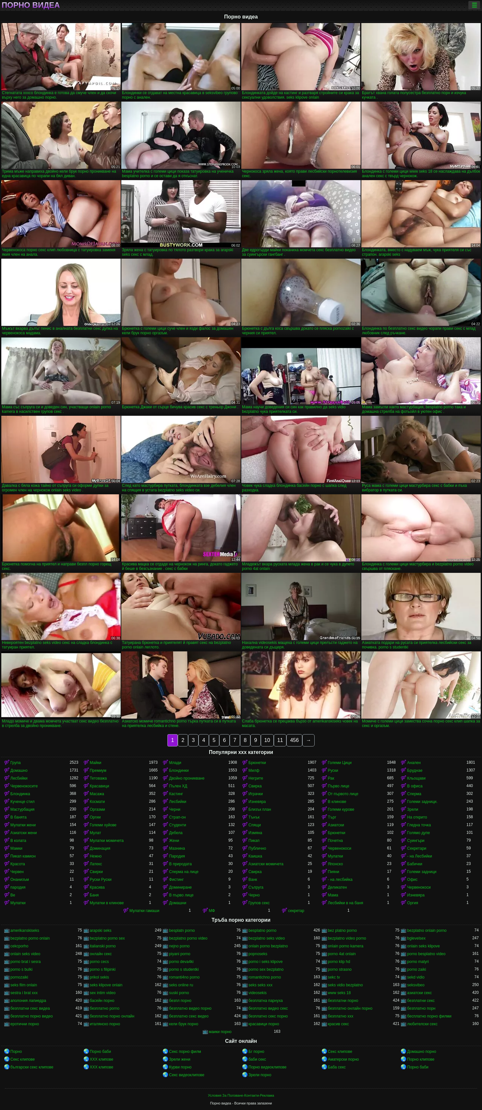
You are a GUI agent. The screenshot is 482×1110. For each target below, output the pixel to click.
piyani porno (179, 954)
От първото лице (343, 794)
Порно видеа (31, 5)
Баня (94, 895)
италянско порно (105, 1024)
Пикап (253, 840)
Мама (333, 895)
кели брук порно (183, 1024)
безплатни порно (343, 1000)
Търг (332, 817)
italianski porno (103, 946)
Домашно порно (421, 1051)
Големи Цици (340, 762)
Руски (333, 770)
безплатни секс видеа (30, 1008)
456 (294, 740)
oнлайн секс (101, 954)
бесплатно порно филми (429, 1016)
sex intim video (102, 993)
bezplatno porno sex (107, 938)
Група (15, 762)
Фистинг (176, 879)
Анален (414, 762)
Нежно (96, 856)
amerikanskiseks (24, 930)
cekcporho (19, 946)
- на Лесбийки (419, 856)
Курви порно (180, 1067)
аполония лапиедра (28, 1000)
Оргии (95, 817)
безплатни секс (421, 1000)
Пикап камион (23, 856)
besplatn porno (182, 930)
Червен (17, 872)
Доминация (100, 848)
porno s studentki (184, 969)
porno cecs (99, 961)
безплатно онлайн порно (350, 1008)
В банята (18, 817)
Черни (174, 809)
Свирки (96, 872)
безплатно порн (421, 1008)
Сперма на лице (184, 872)
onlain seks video (25, 954)
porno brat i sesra (25, 961)
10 (267, 740)
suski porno (179, 993)
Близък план (259, 809)
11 (280, 740)
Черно (254, 895)
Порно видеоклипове (267, 1067)
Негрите (255, 778)
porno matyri (418, 961)
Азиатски (336, 825)
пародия (17, 887)
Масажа (97, 794)
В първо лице (181, 895)
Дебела (175, 833)
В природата (180, 864)
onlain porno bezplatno (268, 946)
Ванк (252, 879)
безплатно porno (104, 1008)
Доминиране (180, 887)
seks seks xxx (260, 985)
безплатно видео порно (190, 1008)
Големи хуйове (103, 825)
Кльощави (416, 778)
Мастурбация (22, 809)
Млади (175, 762)
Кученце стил (22, 801)
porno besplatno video (426, 954)
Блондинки (178, 770)
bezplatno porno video (188, 938)
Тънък (253, 817)
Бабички (414, 864)
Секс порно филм (185, 1051)
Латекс (96, 864)
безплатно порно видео (31, 1016)
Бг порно (256, 1051)
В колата (18, 840)
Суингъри (415, 840)
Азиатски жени (23, 833)
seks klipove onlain (106, 985)
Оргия (412, 903)
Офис (412, 879)
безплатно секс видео (189, 1016)
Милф (253, 770)
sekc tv (334, 977)
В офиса (414, 786)
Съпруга (255, 887)
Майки (95, 762)
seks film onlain (23, 985)
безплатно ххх (341, 1016)
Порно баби (100, 1051)
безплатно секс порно (268, 1016)
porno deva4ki (181, 961)
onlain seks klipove (423, 946)
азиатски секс (419, 993)
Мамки (16, 848)
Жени (174, 840)
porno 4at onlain (342, 954)
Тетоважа (98, 778)
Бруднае (414, 770)
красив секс (338, 1024)
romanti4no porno (184, 977)
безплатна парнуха (265, 1000)
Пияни (333, 872)
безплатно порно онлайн (112, 1016)
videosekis (257, 993)
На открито (417, 817)
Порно (16, 1051)
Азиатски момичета (265, 864)
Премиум (98, 770)
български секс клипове (31, 1067)
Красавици (99, 786)
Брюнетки (257, 762)
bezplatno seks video (266, 938)
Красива (97, 887)
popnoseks (257, 954)
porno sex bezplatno (265, 969)
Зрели (412, 809)
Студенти (177, 825)
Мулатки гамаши (144, 910)
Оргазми (97, 809)
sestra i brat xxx (24, 993)
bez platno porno (342, 930)
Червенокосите (24, 786)
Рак (331, 778)
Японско (335, 864)
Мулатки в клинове (107, 903)
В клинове (337, 801)
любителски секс (422, 1024)
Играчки (255, 794)
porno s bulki (21, 969)
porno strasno (340, 969)
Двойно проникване (186, 778)
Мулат (95, 833)
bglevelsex (416, 938)
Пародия (177, 856)
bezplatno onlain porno (426, 930)
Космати (97, 801)
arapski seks (101, 930)
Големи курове (341, 809)
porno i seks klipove (265, 961)
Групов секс (259, 903)
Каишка (255, 856)
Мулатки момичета (107, 840)
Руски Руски (101, 879)
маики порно (220, 1032)
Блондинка (20, 794)
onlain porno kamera (345, 946)
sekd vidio (415, 977)
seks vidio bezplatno (345, 985)
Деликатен (337, 887)
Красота (17, 864)
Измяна (255, 833)
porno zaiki (416, 969)
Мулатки (335, 856)
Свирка (255, 786)
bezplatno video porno (347, 938)
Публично (257, 848)
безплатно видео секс (268, 1008)
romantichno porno (264, 977)
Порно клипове (420, 1059)
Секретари (416, 848)
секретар (296, 910)
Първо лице (338, 786)
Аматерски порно (343, 1059)
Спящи (254, 825)
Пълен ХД (178, 786)
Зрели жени (179, 1059)
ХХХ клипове (102, 1059)
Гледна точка (419, 825)
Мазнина (177, 848)
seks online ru (181, 985)
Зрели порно (259, 1075)
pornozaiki (19, 977)
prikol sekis (99, 977)
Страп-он (177, 817)
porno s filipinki (102, 969)
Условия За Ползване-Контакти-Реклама (241, 1095)
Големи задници (421, 872)
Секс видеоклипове (186, 1075)
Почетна (335, 840)
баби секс (257, 1059)
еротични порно (24, 1024)
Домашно (19, 770)
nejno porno (179, 946)
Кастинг (176, 794)
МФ (212, 910)
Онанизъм (19, 879)
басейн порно (102, 1000)
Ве (12, 895)
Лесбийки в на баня (345, 903)
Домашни (177, 903)
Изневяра (257, 801)
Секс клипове (340, 1051)
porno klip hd (339, 961)
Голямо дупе (418, 833)
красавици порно (263, 1024)
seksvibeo (415, 985)
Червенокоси (339, 848)
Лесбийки (19, 778)
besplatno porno (262, 930)
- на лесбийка (340, 879)
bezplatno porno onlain (30, 938)
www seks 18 (339, 993)
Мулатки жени (23, 825)
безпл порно (180, 1000)
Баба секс (337, 1067)
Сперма (414, 794)
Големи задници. (422, 801)
